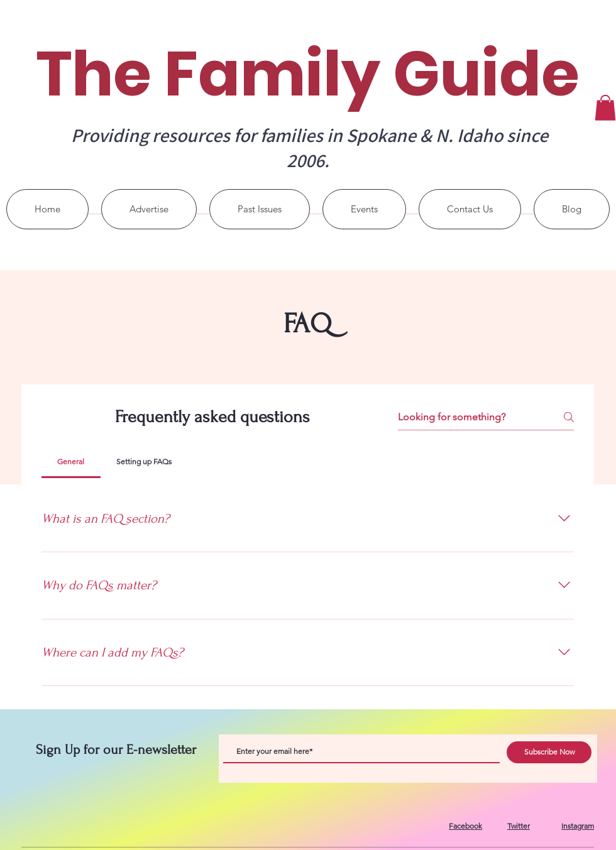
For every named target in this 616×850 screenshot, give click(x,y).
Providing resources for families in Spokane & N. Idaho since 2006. (309, 148)
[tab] (71, 461)
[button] (605, 108)
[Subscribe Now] (549, 752)
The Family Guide (308, 74)
